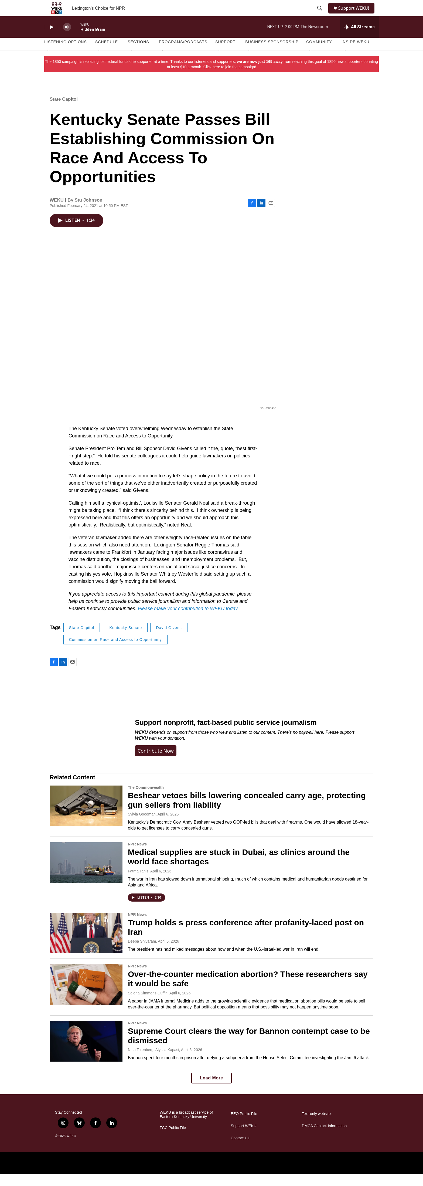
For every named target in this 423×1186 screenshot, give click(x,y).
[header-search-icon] (320, 14)
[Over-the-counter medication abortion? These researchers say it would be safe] (86, 996)
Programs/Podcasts (183, 54)
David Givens (169, 640)
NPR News (137, 856)
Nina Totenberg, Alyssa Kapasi (153, 1062)
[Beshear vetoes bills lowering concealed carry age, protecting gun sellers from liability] (86, 818)
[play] (51, 39)
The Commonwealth (146, 799)
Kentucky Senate (126, 640)
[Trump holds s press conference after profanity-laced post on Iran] (86, 945)
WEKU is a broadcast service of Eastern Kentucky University (186, 1127)
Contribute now (156, 763)
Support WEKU (243, 1138)
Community (319, 54)
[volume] (67, 39)
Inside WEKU (356, 54)
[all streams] (359, 39)
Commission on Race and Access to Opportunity (115, 652)
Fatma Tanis (138, 883)
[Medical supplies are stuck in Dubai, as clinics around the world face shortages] (86, 874)
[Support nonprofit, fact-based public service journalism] (87, 748)
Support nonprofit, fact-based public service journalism (226, 734)
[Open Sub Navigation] (48, 62)
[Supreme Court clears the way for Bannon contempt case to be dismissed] (86, 1053)
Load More (211, 1090)
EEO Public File (244, 1126)
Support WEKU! (356, 14)
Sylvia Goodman (142, 826)
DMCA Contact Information (324, 1138)
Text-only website (316, 1126)
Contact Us (240, 1150)
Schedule (106, 54)
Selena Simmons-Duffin (148, 1005)
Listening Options (65, 54)
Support (225, 54)
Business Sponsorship (271, 54)
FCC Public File (173, 1140)
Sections (138, 54)
